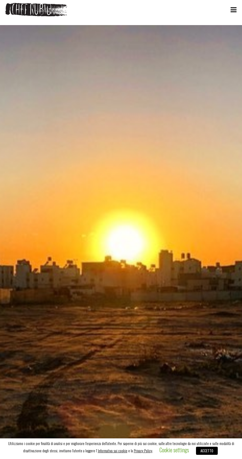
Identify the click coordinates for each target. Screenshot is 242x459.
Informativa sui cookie (112, 450)
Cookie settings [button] (174, 450)
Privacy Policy (143, 450)
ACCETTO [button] (206, 450)
